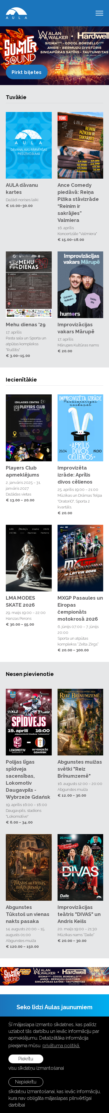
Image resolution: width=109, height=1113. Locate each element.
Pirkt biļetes (27, 72)
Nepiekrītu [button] (25, 1082)
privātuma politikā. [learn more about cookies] (61, 1045)
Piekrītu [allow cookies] (25, 1059)
